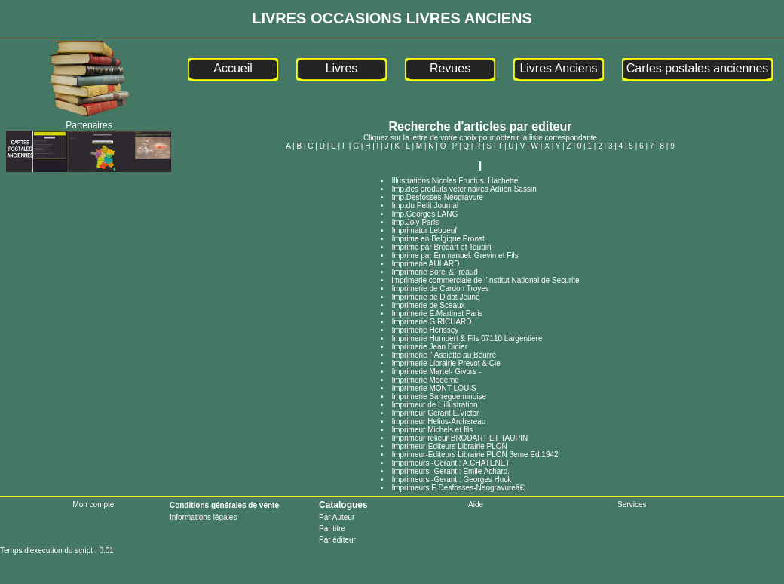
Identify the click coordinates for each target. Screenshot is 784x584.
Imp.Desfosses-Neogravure (437, 197)
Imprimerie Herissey (424, 330)
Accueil (233, 68)
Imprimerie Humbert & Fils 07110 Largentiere (466, 338)
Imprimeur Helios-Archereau (438, 421)
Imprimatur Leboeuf (424, 230)
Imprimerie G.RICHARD (431, 322)
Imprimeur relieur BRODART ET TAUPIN (459, 438)
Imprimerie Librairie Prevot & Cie (446, 363)
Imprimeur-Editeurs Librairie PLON (449, 446)
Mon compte (93, 504)
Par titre (332, 528)
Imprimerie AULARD (425, 264)
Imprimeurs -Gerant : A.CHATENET (450, 463)
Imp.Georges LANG (424, 214)
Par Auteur (336, 517)
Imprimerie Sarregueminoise (438, 396)
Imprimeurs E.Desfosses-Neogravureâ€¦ (458, 488)
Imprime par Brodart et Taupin (441, 247)
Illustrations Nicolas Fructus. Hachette (454, 181)
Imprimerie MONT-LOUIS (433, 388)
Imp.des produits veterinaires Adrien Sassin (463, 189)
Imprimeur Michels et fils (432, 430)
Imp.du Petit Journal (424, 205)
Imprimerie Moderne (424, 380)
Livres (342, 68)
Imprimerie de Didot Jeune (435, 297)
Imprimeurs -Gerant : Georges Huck (451, 479)
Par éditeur (337, 540)
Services (631, 504)
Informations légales (203, 517)
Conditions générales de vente (224, 505)
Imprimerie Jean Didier (429, 347)
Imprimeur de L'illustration (434, 405)
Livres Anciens (558, 68)
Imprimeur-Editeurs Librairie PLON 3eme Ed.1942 (474, 454)
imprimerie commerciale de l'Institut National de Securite (485, 280)
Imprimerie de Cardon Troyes (440, 288)
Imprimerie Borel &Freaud (434, 272)
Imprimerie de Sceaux (427, 305)
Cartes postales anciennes (697, 68)
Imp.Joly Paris (415, 222)
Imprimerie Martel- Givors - (436, 371)
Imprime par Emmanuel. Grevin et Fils (454, 255)
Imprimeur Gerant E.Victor (435, 413)
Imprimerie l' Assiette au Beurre (443, 355)
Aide (475, 504)
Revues (450, 68)
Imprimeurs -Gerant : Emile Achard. (450, 471)
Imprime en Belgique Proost (437, 239)
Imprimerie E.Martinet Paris (436, 313)
